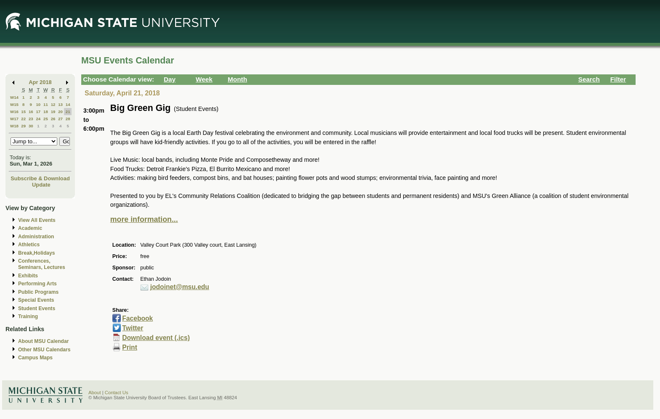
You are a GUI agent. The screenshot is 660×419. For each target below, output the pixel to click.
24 (38, 118)
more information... (144, 219)
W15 (14, 104)
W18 (14, 126)
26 (53, 118)
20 (60, 111)
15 (23, 111)
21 (68, 111)
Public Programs (38, 292)
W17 (14, 118)
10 (38, 104)
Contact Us (116, 392)
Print (129, 347)
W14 (14, 97)
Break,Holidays (36, 253)
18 (45, 111)
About (94, 392)
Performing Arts (37, 284)
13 (60, 104)
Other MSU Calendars (44, 350)
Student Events (36, 308)
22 (23, 118)
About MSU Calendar (43, 341)
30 (31, 126)
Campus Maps (35, 358)
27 (60, 118)
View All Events (37, 220)
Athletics (29, 245)
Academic (30, 228)
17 (38, 111)
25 (45, 118)
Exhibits (28, 276)
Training (28, 316)
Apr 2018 (40, 82)
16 (31, 111)
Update (41, 185)
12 (53, 104)
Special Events (36, 300)
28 (68, 118)
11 (45, 104)
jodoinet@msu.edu (179, 286)
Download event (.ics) (156, 337)
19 (53, 111)
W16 (14, 111)
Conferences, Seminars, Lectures (41, 264)
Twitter (132, 328)
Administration (36, 237)
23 (31, 118)
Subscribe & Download (40, 178)
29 (23, 126)
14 (68, 104)
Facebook (137, 318)
